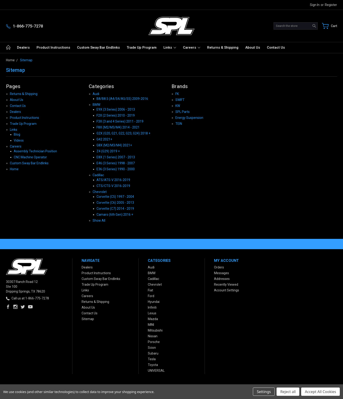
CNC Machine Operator (30, 157)
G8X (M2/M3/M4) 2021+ (114, 145)
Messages (221, 273)
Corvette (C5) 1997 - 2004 (115, 196)
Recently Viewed (226, 284)
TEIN (178, 124)
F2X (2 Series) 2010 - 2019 (116, 115)
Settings (264, 391)
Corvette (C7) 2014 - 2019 (115, 208)
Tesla (152, 359)
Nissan (152, 336)
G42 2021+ (104, 139)
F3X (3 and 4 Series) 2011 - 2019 (120, 121)
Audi (96, 94)
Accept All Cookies (320, 391)
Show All (99, 220)
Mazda (153, 319)
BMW (96, 104)
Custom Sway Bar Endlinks (98, 47)
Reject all (288, 391)
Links (169, 47)
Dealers (23, 47)
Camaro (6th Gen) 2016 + (115, 214)
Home (14, 169)
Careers (191, 47)
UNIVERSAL (156, 370)
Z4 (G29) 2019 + (108, 151)
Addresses (222, 279)
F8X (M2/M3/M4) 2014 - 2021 (118, 127)
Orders (219, 267)
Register (331, 5)
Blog (17, 134)
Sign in (315, 5)
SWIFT (180, 100)
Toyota (153, 365)
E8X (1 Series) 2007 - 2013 (116, 157)
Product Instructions (53, 47)
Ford (151, 296)
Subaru (153, 353)
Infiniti (152, 307)
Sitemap (88, 319)
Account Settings (226, 290)
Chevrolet (100, 192)
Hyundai (154, 302)
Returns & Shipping (222, 47)
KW (177, 106)
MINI (151, 324)
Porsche (154, 342)
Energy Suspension (189, 118)
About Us (252, 47)
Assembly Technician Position (35, 151)
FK (177, 94)
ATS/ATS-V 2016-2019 (113, 180)
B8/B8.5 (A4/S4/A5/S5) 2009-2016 (122, 98)
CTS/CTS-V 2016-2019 (113, 186)
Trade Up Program (142, 47)
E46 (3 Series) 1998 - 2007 (116, 163)
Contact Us (276, 47)
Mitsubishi (155, 330)
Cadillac (98, 175)
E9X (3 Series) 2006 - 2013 (116, 109)
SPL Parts (182, 112)
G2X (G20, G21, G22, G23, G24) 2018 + (123, 133)
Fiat (150, 290)
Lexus (152, 313)
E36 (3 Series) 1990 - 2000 (116, 169)
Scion (152, 347)
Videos (19, 140)
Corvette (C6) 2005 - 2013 (115, 202)
